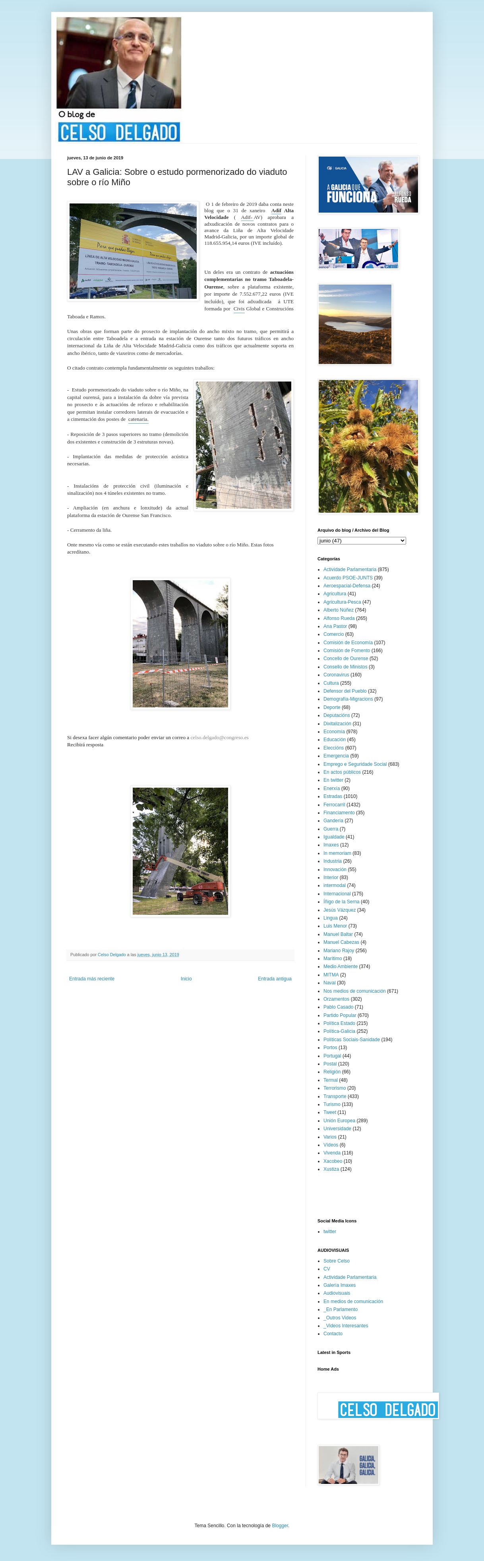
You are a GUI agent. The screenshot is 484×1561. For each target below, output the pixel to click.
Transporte (335, 1096)
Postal (330, 1064)
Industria (332, 861)
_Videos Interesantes (345, 1326)
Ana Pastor (335, 626)
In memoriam (337, 853)
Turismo (332, 1104)
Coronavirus (336, 675)
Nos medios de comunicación (354, 991)
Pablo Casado (338, 1007)
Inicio (186, 979)
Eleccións (333, 748)
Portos (330, 1047)
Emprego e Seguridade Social (355, 764)
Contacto (333, 1333)
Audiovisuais (336, 1293)
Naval (329, 983)
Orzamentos (336, 999)
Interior (330, 877)
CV (326, 1269)
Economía (334, 731)
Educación (334, 739)
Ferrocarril (334, 805)
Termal (330, 1080)
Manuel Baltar (338, 934)
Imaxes (331, 845)
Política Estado (339, 1023)
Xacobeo (332, 1161)
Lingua (330, 918)
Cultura (331, 683)
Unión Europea (339, 1120)
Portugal (332, 1056)
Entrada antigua (275, 979)
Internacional (337, 894)
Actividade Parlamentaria (349, 569)
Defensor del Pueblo (345, 691)
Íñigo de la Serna (341, 901)
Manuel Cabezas (341, 942)
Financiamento (339, 812)
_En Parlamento (340, 1309)
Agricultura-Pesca (342, 602)
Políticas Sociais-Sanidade (351, 1039)
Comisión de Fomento (346, 650)
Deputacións (336, 715)
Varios (330, 1137)
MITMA (331, 975)
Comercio (333, 634)
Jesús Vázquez (339, 910)
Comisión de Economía (348, 642)
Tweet (329, 1112)
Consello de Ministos (345, 667)
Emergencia (336, 756)
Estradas (332, 796)
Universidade (337, 1128)
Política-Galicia (339, 1031)
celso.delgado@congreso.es (220, 737)
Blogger (280, 1525)
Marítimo (332, 958)
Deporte (332, 707)
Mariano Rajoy (338, 950)
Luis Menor (335, 926)
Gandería (333, 820)
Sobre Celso (336, 1261)
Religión (332, 1072)
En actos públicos (342, 772)
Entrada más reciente (91, 979)
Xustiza (331, 1169)
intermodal (334, 885)
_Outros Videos (339, 1318)
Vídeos (330, 1145)
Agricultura (334, 594)
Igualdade (334, 837)
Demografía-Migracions (348, 699)
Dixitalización (337, 723)
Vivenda (332, 1153)
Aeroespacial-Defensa (346, 586)
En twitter (333, 780)
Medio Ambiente (340, 966)
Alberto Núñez (338, 610)
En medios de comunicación (353, 1301)
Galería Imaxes (339, 1285)
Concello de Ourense (345, 658)
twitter (329, 1231)
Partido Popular (339, 1015)
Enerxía (331, 788)
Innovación (335, 869)
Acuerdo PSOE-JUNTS (348, 578)
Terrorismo (334, 1088)
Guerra (330, 829)
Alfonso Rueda (339, 618)
